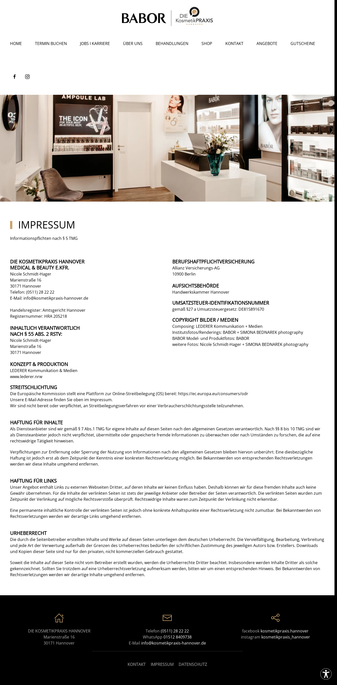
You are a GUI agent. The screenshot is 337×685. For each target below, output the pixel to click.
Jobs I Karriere (95, 43)
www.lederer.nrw (26, 376)
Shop (206, 43)
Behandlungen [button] (172, 43)
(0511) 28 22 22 (40, 292)
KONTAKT (137, 664)
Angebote (267, 43)
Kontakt (234, 43)
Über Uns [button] (133, 43)
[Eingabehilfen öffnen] (326, 674)
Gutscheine (302, 43)
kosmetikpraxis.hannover (285, 631)
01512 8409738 (177, 637)
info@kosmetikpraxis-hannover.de (55, 298)
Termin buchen (51, 43)
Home (16, 43)
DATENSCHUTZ (193, 664)
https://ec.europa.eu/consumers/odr (213, 393)
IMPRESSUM (162, 664)
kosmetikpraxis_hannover (285, 637)
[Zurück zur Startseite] (167, 16)
